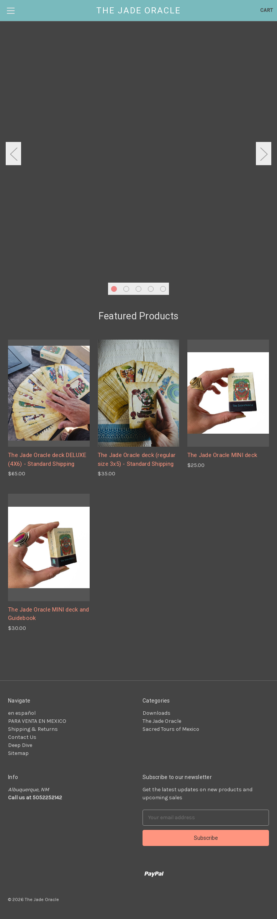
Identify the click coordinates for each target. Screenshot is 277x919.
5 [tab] (163, 289)
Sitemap (18, 753)
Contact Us (22, 737)
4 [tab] (151, 289)
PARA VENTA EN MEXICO (37, 721)
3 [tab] (138, 289)
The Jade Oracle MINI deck (222, 455)
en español (22, 713)
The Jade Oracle (162, 721)
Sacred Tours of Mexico (171, 729)
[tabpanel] (138, 145)
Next (263, 153)
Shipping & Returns (33, 729)
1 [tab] (114, 289)
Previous (13, 153)
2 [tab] (126, 289)
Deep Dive (20, 745)
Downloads (156, 713)
